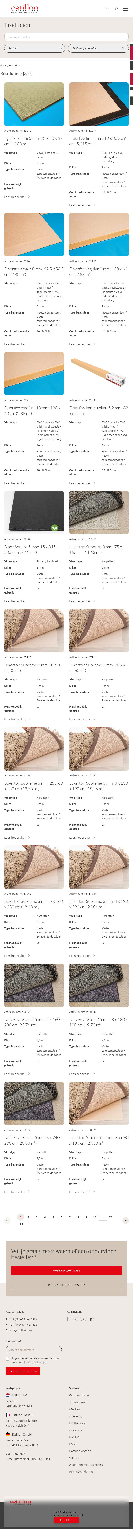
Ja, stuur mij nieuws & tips (23, 1371)
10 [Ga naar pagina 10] (94, 1217)
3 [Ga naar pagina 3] (36, 1217)
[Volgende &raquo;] (125, 1220)
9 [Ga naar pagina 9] (86, 1217)
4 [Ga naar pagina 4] (45, 1217)
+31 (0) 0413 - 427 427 (23, 1319)
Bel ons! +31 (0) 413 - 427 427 (66, 1284)
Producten (14, 65)
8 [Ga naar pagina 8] (78, 1217)
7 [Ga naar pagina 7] (70, 1217)
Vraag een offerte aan (66, 1270)
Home (3, 65)
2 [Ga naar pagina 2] (28, 1217)
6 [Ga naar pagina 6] (61, 1217)
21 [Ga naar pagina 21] (21, 1224)
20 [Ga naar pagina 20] (110, 1217)
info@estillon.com (20, 1330)
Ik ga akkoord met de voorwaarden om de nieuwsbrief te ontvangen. (32, 1360)
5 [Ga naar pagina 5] (53, 1217)
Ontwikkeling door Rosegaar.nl (66, 1515)
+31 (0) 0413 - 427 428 (23, 1324)
